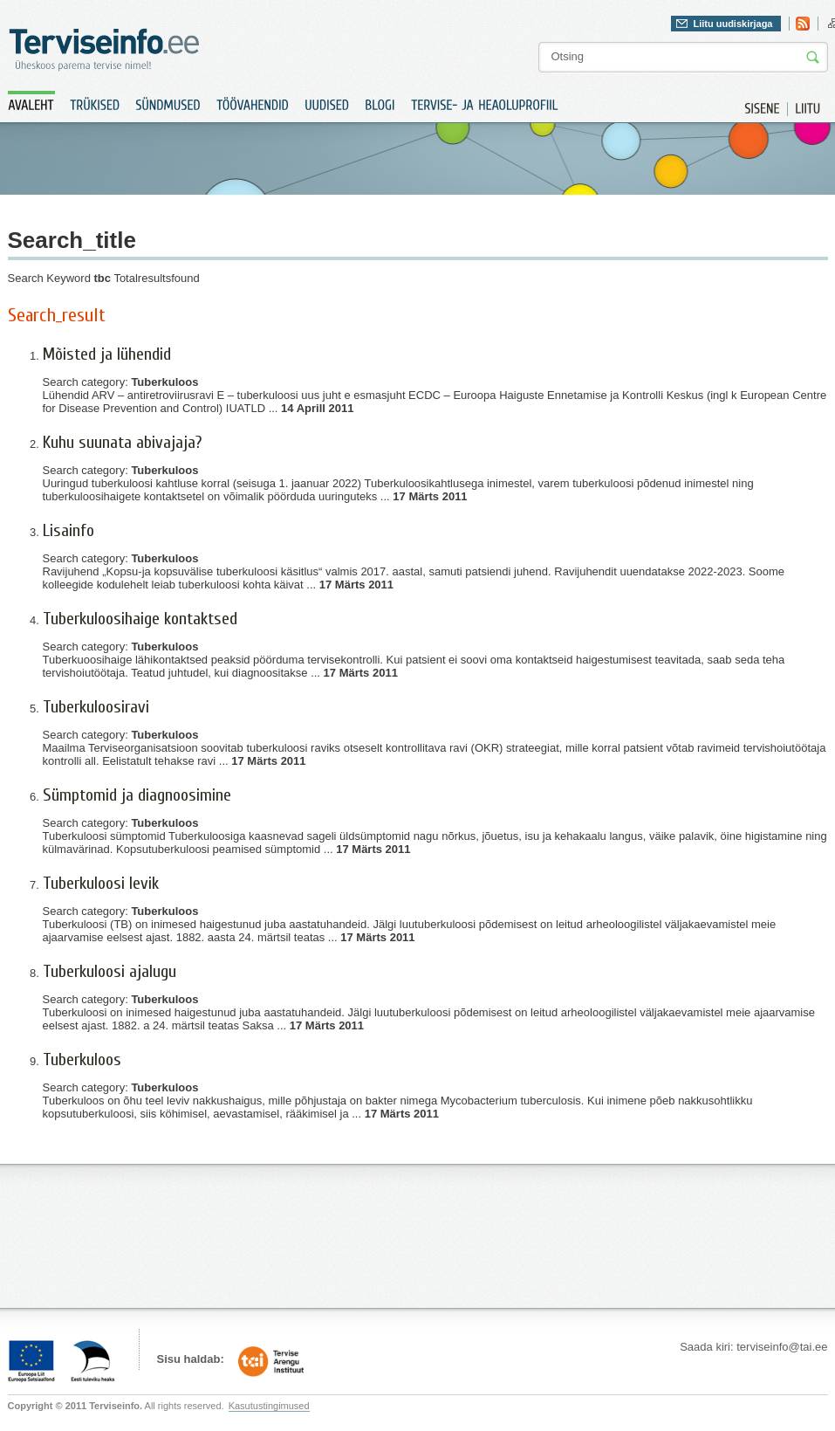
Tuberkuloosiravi (96, 707)
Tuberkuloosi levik (101, 883)
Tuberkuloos (82, 1059)
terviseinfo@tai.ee (781, 1346)
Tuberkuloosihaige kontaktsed (140, 619)
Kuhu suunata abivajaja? (122, 442)
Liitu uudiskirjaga (732, 23)
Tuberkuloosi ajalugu (109, 971)
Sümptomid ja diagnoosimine (137, 795)
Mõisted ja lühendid (107, 354)
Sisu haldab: (190, 1359)
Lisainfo (68, 530)
